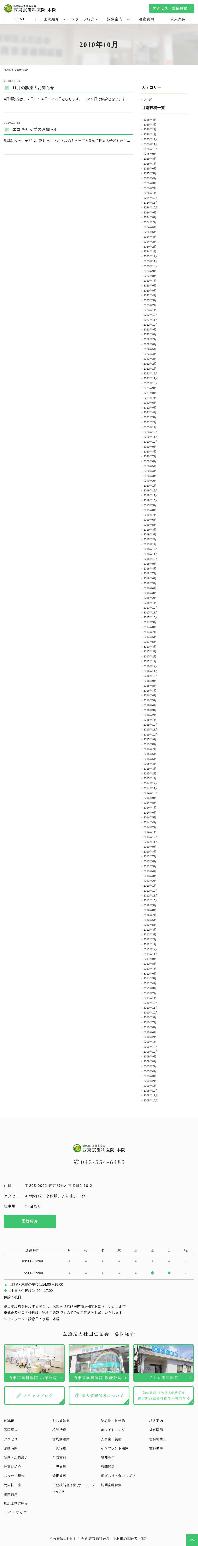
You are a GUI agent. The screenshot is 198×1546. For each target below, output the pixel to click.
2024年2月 (149, 246)
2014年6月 (149, 812)
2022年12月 (150, 314)
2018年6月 (149, 578)
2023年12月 (150, 256)
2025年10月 (150, 149)
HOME (20, 19)
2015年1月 (149, 778)
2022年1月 (149, 368)
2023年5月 (149, 290)
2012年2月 (149, 939)
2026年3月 (149, 124)
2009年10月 (150, 1051)
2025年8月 (149, 158)
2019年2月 (149, 539)
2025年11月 (150, 144)
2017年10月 (150, 617)
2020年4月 (149, 470)
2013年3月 (149, 876)
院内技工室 (13, 1485)
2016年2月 (149, 715)
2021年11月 (150, 378)
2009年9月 (149, 1056)
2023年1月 (149, 309)
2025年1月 (149, 192)
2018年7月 (149, 573)
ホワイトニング (114, 1430)
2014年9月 (149, 797)
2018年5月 (149, 583)
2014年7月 (149, 807)
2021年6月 (149, 402)
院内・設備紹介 (17, 1457)
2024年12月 (150, 197)
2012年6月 (149, 919)
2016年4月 (149, 705)
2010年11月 (150, 1007)
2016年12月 (150, 666)
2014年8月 (149, 802)
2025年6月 (149, 168)
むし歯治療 (62, 1421)
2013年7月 (149, 856)
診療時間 (12, 1448)
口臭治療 (60, 1448)
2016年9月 (149, 680)
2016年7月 (149, 690)
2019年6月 (149, 519)
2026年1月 (149, 134)
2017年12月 (150, 607)
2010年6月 (149, 1027)
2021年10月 (150, 383)
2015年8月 (149, 744)
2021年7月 (149, 397)
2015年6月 (149, 753)
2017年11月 (150, 612)
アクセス (12, 1439)
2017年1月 (149, 661)
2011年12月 (150, 949)
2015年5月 (149, 759)
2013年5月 (149, 866)
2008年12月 (150, 1090)
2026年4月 (149, 119)
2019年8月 (149, 510)
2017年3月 (149, 651)
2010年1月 (149, 1041)
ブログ (147, 99)
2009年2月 (149, 1080)
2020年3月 (149, 475)
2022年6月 (149, 344)
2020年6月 (149, 461)
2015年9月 (149, 739)
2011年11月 (150, 954)
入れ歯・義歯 (112, 1439)
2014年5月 (149, 817)
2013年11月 (150, 841)
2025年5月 (149, 173)
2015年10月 (150, 734)
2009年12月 (150, 1046)
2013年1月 (149, 885)
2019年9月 (149, 505)
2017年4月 (149, 646)
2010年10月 (150, 1012)
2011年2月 (149, 993)
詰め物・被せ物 (114, 1421)
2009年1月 (149, 1085)
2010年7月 (149, 1022)
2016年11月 (150, 671)
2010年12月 (150, 1002)
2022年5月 (149, 349)
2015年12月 (150, 724)
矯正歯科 (60, 1476)
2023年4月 (149, 295)
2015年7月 (149, 749)
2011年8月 (149, 963)
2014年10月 (150, 793)
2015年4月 (149, 763)
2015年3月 (149, 768)
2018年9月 (149, 563)
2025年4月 (149, 178)
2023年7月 (149, 280)
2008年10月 (150, 1100)
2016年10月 (150, 675)
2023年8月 (149, 275)
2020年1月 (149, 485)
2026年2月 (149, 129)
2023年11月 (150, 261)
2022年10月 (150, 324)
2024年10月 (150, 207)
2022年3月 (149, 358)
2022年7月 (149, 339)
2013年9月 (149, 846)
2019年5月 (149, 524)
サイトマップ (15, 1512)
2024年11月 (150, 202)
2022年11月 (150, 319)
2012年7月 (149, 915)
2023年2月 (149, 305)
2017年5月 (149, 641)
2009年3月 (149, 1076)
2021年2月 (149, 422)
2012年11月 (150, 895)
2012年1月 (149, 944)
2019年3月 (149, 534)
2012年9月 (149, 905)
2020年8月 (149, 451)
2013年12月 (150, 837)
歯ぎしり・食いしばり (120, 1476)
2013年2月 (149, 880)
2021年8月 (149, 392)
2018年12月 (150, 549)
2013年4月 (149, 871)
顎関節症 (109, 1467)
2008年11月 (150, 1095)
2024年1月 (149, 251)
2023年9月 (149, 271)
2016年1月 (149, 719)
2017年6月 (149, 636)
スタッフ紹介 (83, 19)
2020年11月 (150, 436)
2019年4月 (149, 529)
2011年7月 (149, 968)
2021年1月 (149, 427)
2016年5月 (149, 700)
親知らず (109, 1457)
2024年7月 (149, 222)
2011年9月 (149, 958)
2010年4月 (149, 1032)
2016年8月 (149, 685)
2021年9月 (149, 388)
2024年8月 (149, 217)
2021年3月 (149, 417)
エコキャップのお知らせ (35, 129)
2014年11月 (150, 788)
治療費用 (146, 19)
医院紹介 (51, 19)
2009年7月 (149, 1066)
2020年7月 (149, 456)
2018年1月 (149, 602)
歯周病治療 (62, 1439)
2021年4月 (149, 412)
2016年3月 (149, 710)
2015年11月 (150, 729)
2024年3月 (149, 241)
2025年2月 (149, 188)
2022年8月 (149, 334)
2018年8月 (149, 568)
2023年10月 (150, 266)
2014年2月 (149, 827)
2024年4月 (149, 236)
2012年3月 (149, 934)
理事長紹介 (13, 1467)
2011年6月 (149, 973)
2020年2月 (149, 480)
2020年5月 (149, 466)
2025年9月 (149, 153)
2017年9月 (149, 622)
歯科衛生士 (159, 1439)
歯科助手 (157, 1448)
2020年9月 (149, 446)
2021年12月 (150, 373)
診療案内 (115, 19)
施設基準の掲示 (17, 1503)
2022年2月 (149, 363)
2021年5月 (149, 407)
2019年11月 (150, 495)
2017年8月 (149, 627)
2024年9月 (149, 212)
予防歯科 (60, 1457)
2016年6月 (149, 695)
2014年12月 (150, 783)
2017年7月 (149, 632)
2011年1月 (149, 998)
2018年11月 (150, 554)
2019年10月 (150, 500)
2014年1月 (149, 832)
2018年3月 (149, 592)
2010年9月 (149, 1017)
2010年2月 (149, 1036)
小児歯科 (60, 1467)
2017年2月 (149, 656)
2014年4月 (149, 822)
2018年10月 (150, 558)
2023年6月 (149, 285)
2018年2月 (149, 597)
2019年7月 (149, 514)
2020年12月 (150, 432)
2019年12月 (150, 490)
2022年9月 (149, 329)
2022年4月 (149, 353)
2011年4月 (149, 983)
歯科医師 (157, 1430)
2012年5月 (149, 924)
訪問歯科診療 (112, 1485)
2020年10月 (150, 441)
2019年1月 (149, 544)
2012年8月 (149, 910)
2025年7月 (149, 163)
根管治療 (60, 1430)
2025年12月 (150, 139)
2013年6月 (149, 861)
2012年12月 (150, 890)
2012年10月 (150, 900)
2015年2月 (149, 773)
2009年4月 (149, 1071)
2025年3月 (149, 183)
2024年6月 (149, 227)
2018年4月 (149, 588)
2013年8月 (149, 851)
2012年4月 (149, 929)
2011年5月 (149, 978)
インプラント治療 (116, 1448)
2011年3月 (149, 988)
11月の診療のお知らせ (33, 88)
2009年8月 (149, 1061)
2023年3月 (149, 300)
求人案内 (178, 19)
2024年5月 (149, 231)
